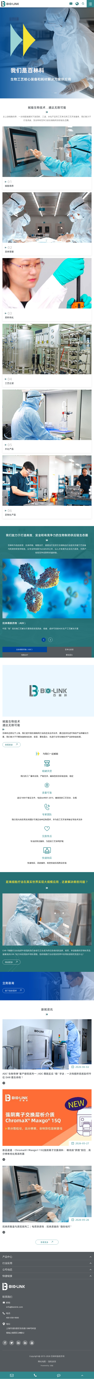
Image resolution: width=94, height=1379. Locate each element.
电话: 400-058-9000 (10, 1315)
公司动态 (7, 1269)
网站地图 (42, 1361)
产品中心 (7, 1256)
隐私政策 (52, 1361)
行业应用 (7, 1263)
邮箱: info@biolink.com (12, 1304)
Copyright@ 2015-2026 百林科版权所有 (47, 1356)
